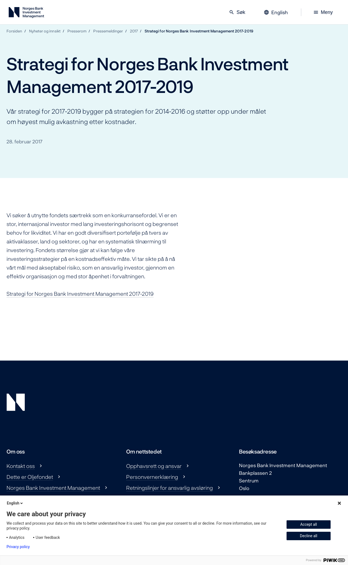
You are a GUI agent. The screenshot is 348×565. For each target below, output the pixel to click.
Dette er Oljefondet (30, 476)
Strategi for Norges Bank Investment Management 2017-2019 (199, 31)
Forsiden (14, 31)
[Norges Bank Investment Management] (26, 13)
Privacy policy (18, 547)
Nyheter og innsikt (45, 31)
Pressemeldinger (108, 31)
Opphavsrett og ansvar (154, 466)
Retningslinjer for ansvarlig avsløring (169, 487)
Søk (237, 12)
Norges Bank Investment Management (53, 487)
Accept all (308, 524)
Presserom (77, 31)
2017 (134, 31)
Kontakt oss (21, 466)
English (15, 503)
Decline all (308, 536)
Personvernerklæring (152, 476)
